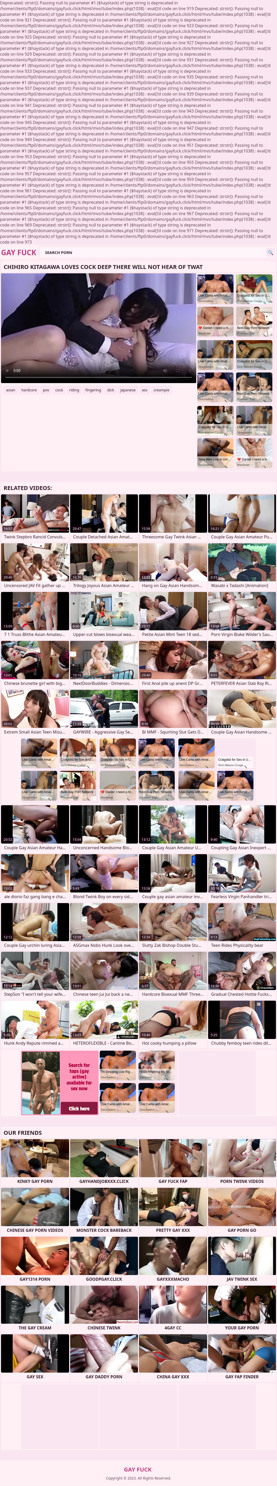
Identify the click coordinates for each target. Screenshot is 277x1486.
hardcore (29, 389)
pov (46, 389)
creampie (161, 389)
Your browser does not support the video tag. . (98, 328)
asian (10, 389)
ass (144, 389)
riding (74, 389)
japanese (128, 389)
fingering (93, 389)
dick (110, 389)
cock (59, 389)
